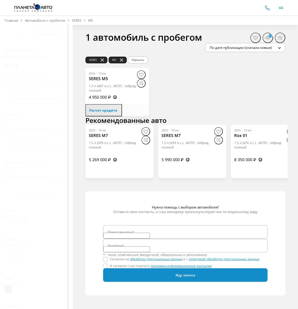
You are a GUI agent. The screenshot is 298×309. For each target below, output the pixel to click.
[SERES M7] (98, 135)
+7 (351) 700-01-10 (267, 8)
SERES (76, 20)
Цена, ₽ (11, 67)
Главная (11, 20)
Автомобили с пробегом (45, 20)
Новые (19, 34)
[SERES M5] (98, 78)
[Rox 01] (240, 135)
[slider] (6, 99)
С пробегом (48, 34)
